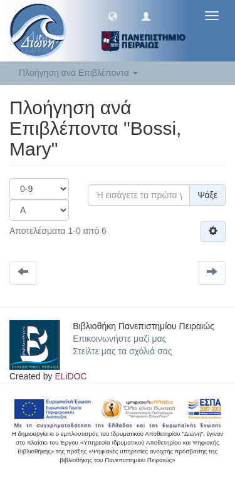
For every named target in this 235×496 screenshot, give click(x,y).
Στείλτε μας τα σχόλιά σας (122, 351)
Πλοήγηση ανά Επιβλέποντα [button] (78, 73)
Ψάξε (207, 195)
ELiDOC (70, 376)
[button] (113, 15)
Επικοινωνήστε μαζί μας (119, 339)
